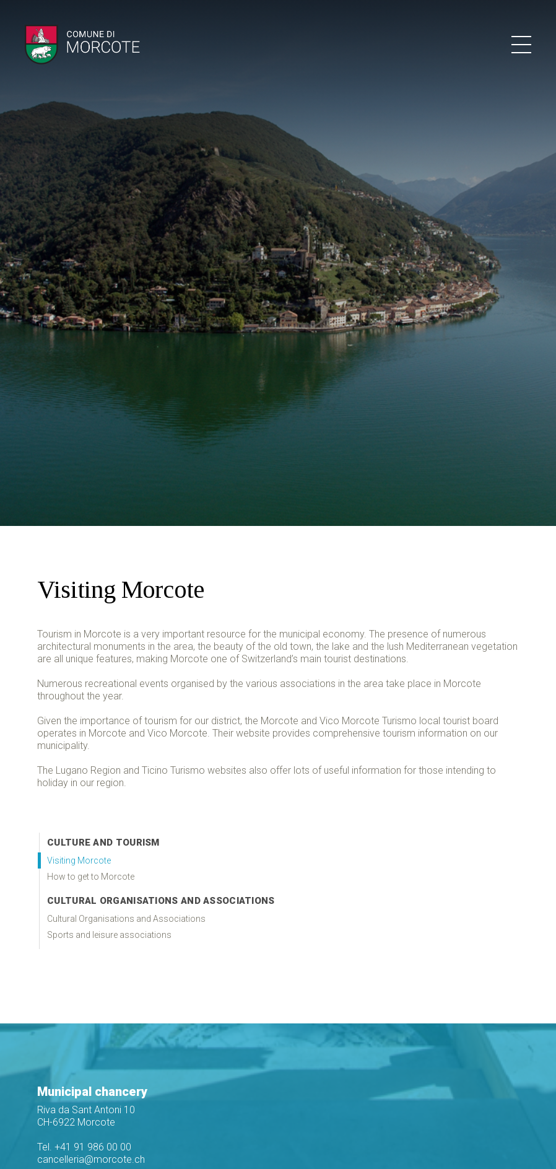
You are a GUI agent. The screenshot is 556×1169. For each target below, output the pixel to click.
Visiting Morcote (79, 860)
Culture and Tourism (103, 842)
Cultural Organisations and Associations (161, 900)
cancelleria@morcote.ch (91, 1159)
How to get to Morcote (90, 877)
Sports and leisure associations (109, 935)
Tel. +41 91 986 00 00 (84, 1147)
